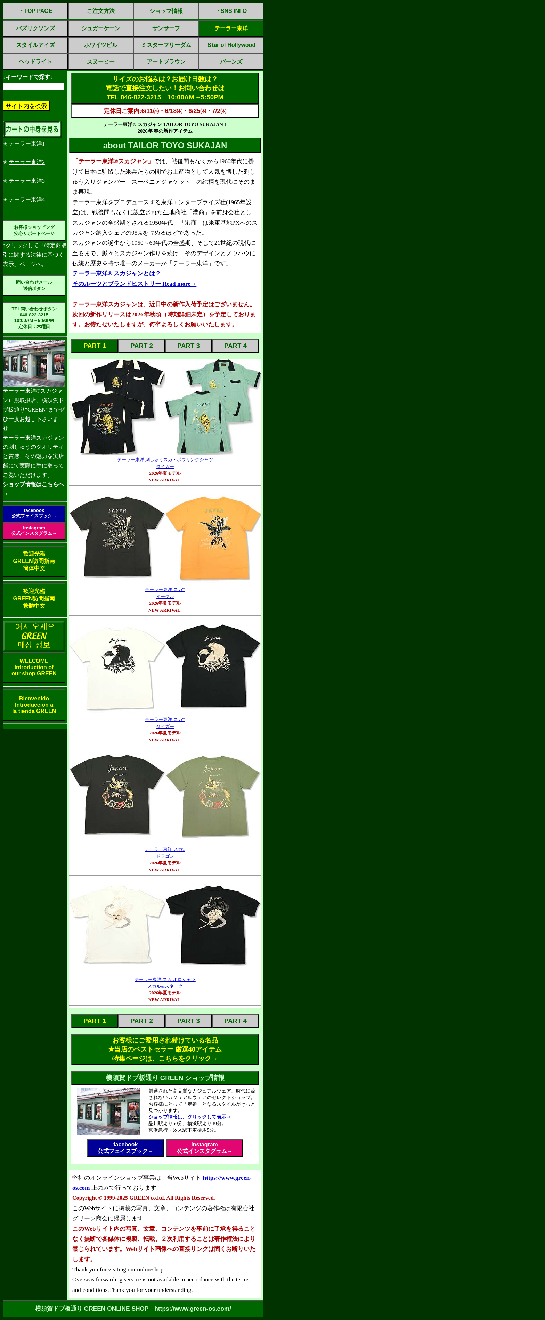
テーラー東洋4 (27, 199)
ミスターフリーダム (166, 45)
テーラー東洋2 (27, 162)
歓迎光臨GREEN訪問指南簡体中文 (34, 561)
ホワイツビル (100, 45)
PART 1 (94, 345)
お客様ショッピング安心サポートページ (34, 230)
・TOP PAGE (35, 11)
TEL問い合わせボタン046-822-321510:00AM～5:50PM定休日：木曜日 (33, 317)
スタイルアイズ (35, 45)
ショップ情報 (166, 11)
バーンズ (231, 62)
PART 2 (141, 345)
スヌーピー (101, 62)
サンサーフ (166, 28)
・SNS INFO (231, 11)
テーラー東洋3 (27, 181)
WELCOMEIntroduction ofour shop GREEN (34, 667)
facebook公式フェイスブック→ (34, 513)
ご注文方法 (101, 11)
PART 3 (188, 345)
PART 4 (235, 345)
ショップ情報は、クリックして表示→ (189, 1117)
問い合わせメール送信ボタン (34, 285)
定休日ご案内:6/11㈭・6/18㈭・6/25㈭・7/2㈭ (165, 110)
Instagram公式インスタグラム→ (34, 530)
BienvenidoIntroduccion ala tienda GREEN (34, 705)
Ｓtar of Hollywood (230, 45)
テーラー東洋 (231, 28)
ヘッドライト (35, 62)
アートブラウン (166, 62)
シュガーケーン (100, 28)
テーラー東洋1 (27, 144)
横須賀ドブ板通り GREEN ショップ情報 (165, 1077)
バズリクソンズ (35, 28)
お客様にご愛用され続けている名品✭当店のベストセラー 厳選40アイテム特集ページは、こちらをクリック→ (165, 1049)
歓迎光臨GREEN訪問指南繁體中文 (34, 598)
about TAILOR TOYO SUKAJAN (165, 145)
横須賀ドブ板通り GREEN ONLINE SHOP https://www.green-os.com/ (133, 1308)
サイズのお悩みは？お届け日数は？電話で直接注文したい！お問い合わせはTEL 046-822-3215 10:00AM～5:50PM (165, 88)
